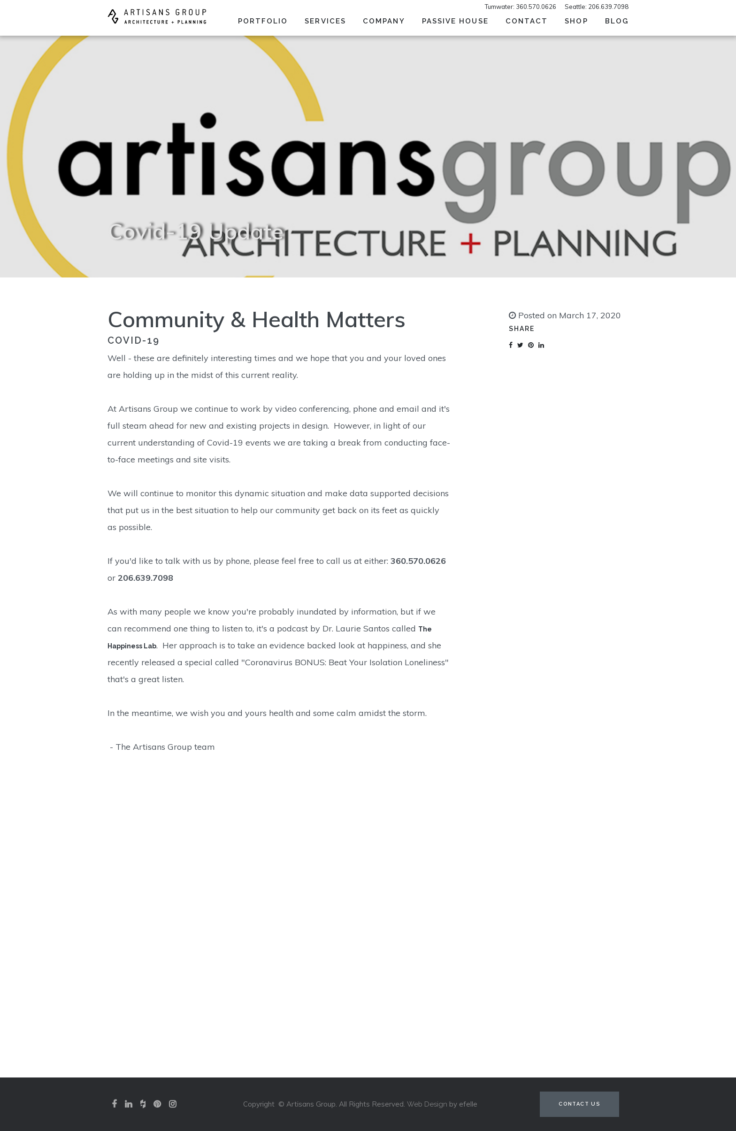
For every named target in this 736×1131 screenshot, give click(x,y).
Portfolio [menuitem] (263, 21)
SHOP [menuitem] (576, 21)
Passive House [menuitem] (455, 21)
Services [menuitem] (325, 21)
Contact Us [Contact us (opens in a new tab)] (579, 1104)
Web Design (427, 1104)
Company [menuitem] (384, 21)
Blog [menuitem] (617, 21)
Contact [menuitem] (527, 21)
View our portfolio (368, 972)
